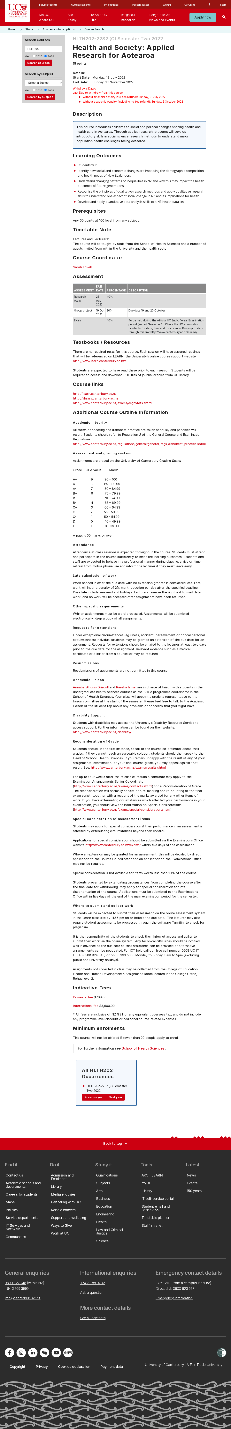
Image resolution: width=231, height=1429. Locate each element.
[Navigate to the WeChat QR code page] (44, 1352)
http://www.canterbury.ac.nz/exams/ (113, 845)
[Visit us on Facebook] (9, 1352)
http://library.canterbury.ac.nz (95, 398)
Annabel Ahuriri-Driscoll (91, 687)
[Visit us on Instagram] (21, 1352)
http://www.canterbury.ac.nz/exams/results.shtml (128, 767)
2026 (51, 56)
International (111, 4)
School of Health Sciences (143, 1048)
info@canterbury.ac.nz (22, 1298)
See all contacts (92, 1318)
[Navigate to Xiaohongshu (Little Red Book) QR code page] (68, 1352)
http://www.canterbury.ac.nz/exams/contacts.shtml (113, 786)
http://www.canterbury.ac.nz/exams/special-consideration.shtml (122, 809)
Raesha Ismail (126, 687)
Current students (81, 4)
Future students (48, 4)
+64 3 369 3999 (17, 1288)
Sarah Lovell (82, 267)
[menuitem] (46, 17)
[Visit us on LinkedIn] (32, 1352)
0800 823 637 (183, 1288)
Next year (115, 1097)
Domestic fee (83, 997)
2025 (39, 56)
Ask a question (92, 1292)
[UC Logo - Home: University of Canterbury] (17, 11)
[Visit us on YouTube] (56, 1352)
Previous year (94, 1097)
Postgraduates (141, 4)
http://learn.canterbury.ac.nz (95, 394)
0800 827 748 (15, 1283)
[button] (202, 17)
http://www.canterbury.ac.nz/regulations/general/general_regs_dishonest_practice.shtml (139, 444)
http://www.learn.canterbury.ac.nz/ (99, 361)
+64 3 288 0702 (92, 1283)
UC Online (189, 4)
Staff (223, 4)
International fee (85, 1006)
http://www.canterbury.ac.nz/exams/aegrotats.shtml (112, 403)
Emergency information (174, 1298)
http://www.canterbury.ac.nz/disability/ (102, 732)
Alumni (167, 4)
